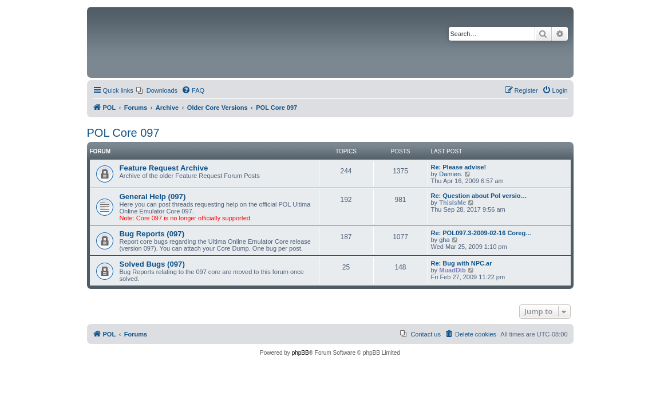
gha (444, 239)
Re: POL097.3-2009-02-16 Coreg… (481, 232)
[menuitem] (156, 90)
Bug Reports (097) (152, 233)
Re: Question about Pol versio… (479, 195)
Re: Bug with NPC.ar (461, 263)
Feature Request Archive (164, 168)
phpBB (300, 353)
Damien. (451, 174)
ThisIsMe (452, 202)
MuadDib (452, 270)
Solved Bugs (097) (152, 264)
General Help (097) (153, 196)
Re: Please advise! (459, 167)
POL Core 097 (123, 132)
